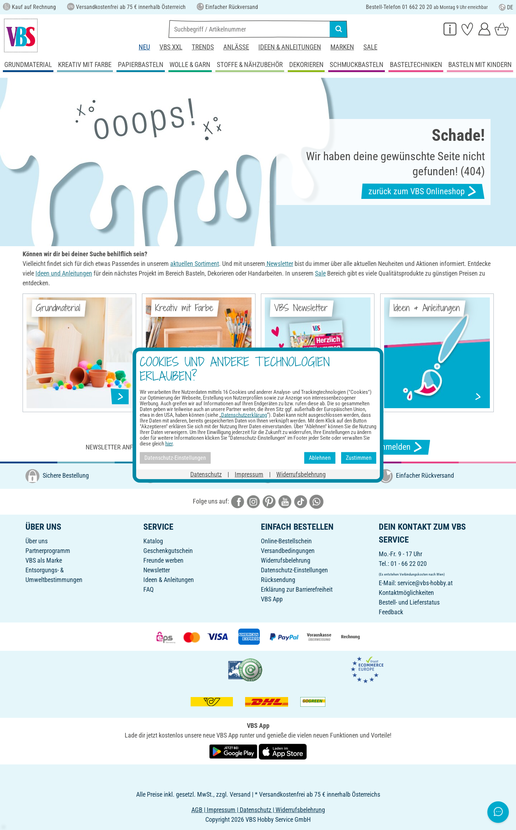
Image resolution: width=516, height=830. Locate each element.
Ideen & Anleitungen (289, 47)
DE (506, 7)
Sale (370, 47)
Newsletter (156, 570)
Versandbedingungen (288, 550)
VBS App (272, 599)
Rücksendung (278, 579)
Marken (342, 47)
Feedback (391, 612)
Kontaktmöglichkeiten (406, 592)
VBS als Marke (43, 560)
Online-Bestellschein (286, 541)
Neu (144, 47)
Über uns (36, 541)
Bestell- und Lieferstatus (409, 602)
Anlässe (236, 47)
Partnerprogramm (47, 550)
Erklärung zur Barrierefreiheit (297, 589)
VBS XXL (170, 47)
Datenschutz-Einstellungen (294, 570)
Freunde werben (163, 560)
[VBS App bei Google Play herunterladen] (234, 751)
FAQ (148, 589)
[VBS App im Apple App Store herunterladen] (283, 751)
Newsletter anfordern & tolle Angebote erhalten (161, 447)
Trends (203, 47)
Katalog (153, 541)
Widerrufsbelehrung (285, 560)
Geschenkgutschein (168, 550)
